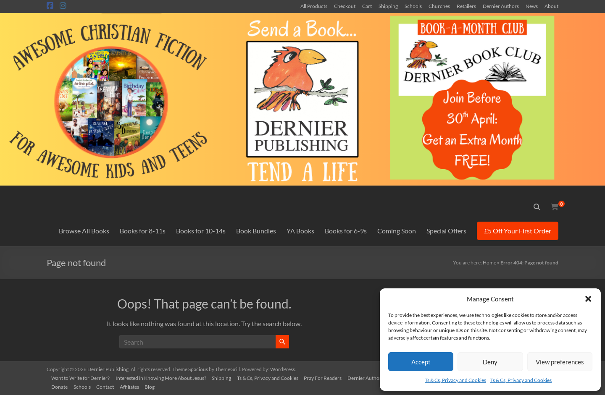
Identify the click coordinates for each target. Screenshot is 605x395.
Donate (61, 385)
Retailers (466, 6)
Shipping (388, 6)
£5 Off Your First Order (517, 231)
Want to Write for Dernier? (82, 377)
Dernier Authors (501, 6)
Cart (367, 6)
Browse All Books (84, 231)
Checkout (344, 6)
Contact (109, 385)
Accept (421, 362)
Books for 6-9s (346, 231)
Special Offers (446, 231)
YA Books (300, 231)
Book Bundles (256, 231)
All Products (313, 6)
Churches (439, 6)
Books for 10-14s (201, 231)
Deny (490, 362)
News (532, 6)
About (551, 6)
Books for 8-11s (143, 231)
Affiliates (134, 385)
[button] (588, 299)
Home (489, 262)
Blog (156, 385)
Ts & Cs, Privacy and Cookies (455, 380)
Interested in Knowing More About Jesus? (163, 377)
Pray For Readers (329, 377)
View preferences (560, 362)
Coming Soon (396, 231)
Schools (413, 6)
